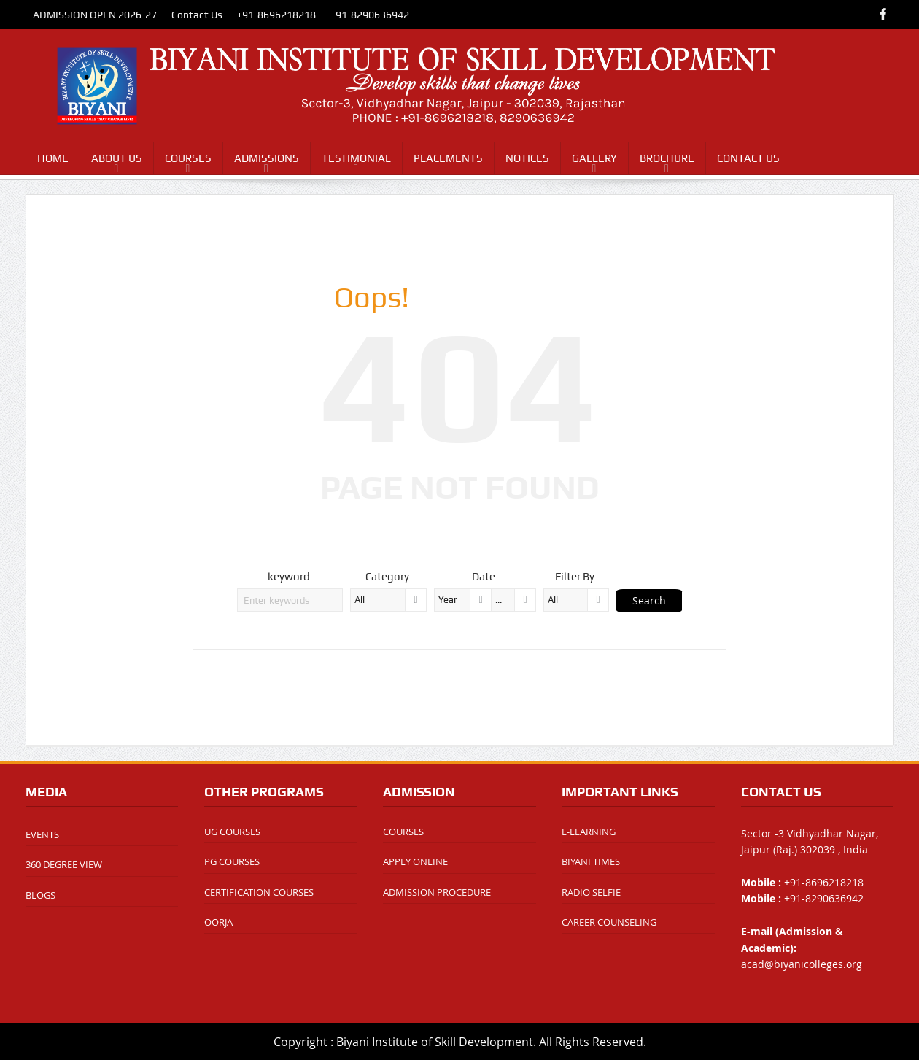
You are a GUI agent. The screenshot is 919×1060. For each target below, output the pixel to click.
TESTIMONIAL (356, 158)
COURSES (188, 158)
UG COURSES (232, 831)
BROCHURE (667, 158)
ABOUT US (116, 158)
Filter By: (576, 576)
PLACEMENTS (448, 158)
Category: (388, 576)
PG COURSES (232, 861)
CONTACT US (748, 158)
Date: (485, 576)
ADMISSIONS (266, 158)
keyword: (290, 576)
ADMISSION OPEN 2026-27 (95, 14)
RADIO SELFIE (591, 892)
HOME (53, 158)
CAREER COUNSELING (609, 922)
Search (649, 600)
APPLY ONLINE (415, 861)
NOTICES (527, 158)
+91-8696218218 (276, 14)
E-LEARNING (589, 831)
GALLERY (594, 158)
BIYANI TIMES (591, 861)
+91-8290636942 (369, 14)
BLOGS (40, 895)
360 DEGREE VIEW (64, 864)
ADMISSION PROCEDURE (437, 892)
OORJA (218, 922)
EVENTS (42, 834)
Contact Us (196, 14)
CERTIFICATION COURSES (259, 892)
